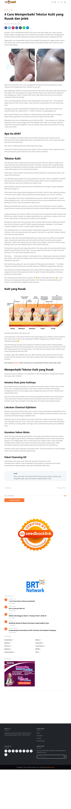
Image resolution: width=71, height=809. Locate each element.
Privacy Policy (41, 741)
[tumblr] (9, 751)
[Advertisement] (35, 566)
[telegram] (5, 751)
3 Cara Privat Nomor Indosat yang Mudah (22, 601)
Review (10, 613)
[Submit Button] (64, 756)
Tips (15, 599)
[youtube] (20, 751)
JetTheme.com (50, 767)
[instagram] (55, 2)
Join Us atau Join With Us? (17, 608)
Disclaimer (40, 735)
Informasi (11, 628)
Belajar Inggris (12, 606)
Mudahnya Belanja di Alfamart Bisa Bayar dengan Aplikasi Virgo (29, 623)
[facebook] (52, 2)
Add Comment (14, 500)
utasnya (16, 363)
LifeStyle (11, 599)
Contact (39, 738)
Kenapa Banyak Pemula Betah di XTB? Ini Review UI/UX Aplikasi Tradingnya (32, 630)
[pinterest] (16, 751)
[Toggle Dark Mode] (58, 2)
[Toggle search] (62, 2)
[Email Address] (50, 756)
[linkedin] (13, 751)
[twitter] (27, 751)
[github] (5, 754)
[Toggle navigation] (65, 2)
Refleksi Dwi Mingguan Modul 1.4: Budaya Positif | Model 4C (28, 616)
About (38, 733)
